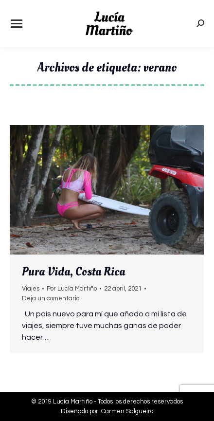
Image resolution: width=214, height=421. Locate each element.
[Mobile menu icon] (16, 23)
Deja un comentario (50, 298)
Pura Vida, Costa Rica (73, 271)
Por (72, 288)
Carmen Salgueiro (127, 411)
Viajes (30, 288)
